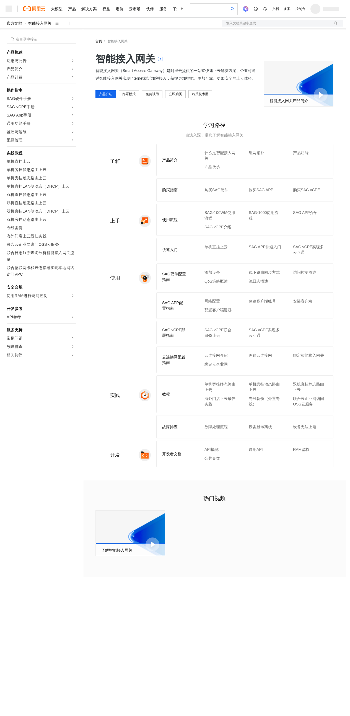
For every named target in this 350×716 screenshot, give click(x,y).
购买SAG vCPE (306, 190)
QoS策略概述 (216, 281)
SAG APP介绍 (305, 212)
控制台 (300, 9)
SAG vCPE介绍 (217, 227)
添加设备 (212, 272)
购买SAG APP (261, 190)
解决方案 (89, 9)
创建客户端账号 (262, 301)
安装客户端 (302, 301)
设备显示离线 (260, 427)
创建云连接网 (260, 355)
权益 (106, 9)
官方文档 (14, 23)
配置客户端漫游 (218, 310)
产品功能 (300, 153)
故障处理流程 (216, 427)
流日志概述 (258, 281)
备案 (287, 9)
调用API (256, 449)
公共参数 (212, 458)
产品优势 (212, 167)
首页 (98, 41)
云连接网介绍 (216, 355)
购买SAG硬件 (216, 190)
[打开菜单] (9, 9)
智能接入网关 (39, 23)
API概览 (211, 449)
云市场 (135, 9)
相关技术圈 (200, 94)
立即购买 (175, 94)
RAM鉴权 (301, 449)
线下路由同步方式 (264, 272)
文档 (275, 9)
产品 (72, 9)
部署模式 (129, 94)
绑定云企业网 (216, 364)
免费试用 (152, 94)
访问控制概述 (304, 272)
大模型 (57, 9)
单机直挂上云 (216, 247)
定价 (119, 9)
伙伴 (150, 9)
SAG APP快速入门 (265, 247)
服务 (163, 9)
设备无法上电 (304, 427)
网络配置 (212, 301)
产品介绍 (105, 94)
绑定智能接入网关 (308, 355)
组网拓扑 (256, 153)
